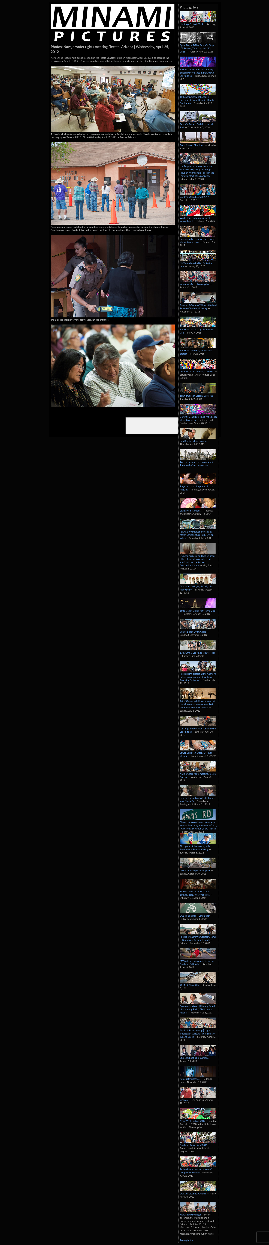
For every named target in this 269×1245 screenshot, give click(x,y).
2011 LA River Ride (198, 983)
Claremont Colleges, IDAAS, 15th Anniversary (198, 586)
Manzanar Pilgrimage (198, 1213)
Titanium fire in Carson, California (198, 394)
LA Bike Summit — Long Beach (198, 914)
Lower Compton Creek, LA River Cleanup (198, 752)
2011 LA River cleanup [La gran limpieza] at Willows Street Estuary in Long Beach (198, 1031)
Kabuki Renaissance (198, 1077)
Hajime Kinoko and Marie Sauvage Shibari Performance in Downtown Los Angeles (198, 71)
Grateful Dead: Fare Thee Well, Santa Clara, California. (198, 416)
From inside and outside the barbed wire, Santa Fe (198, 798)
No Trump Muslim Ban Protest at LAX (198, 263)
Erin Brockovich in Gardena (198, 439)
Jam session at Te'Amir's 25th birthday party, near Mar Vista (198, 891)
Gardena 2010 (198, 1143)
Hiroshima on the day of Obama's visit (198, 329)
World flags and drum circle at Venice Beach (198, 218)
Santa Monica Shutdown (198, 143)
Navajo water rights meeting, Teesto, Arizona (198, 773)
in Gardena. (198, 509)
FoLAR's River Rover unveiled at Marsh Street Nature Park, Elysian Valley (198, 533)
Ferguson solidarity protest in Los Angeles (198, 486)
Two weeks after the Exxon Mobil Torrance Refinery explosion (198, 462)
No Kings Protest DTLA (198, 22)
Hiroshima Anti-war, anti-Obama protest (198, 350)
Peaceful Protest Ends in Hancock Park (198, 124)
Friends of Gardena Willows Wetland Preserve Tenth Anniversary (198, 305)
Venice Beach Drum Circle (198, 630)
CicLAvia (198, 1098)
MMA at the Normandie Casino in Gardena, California (198, 961)
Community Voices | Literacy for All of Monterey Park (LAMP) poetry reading (198, 1007)
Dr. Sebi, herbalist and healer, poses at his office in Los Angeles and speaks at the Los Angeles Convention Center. (198, 559)
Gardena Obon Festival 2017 (198, 195)
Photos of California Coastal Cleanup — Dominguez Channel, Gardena (198, 936)
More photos (186, 1240)
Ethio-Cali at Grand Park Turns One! (198, 609)
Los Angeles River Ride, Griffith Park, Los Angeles (198, 728)
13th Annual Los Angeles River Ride (198, 651)
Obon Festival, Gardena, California (198, 370)
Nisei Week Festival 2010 (198, 1119)
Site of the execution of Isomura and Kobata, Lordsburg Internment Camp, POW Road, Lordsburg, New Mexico (198, 823)
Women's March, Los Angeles (198, 282)
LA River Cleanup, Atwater (198, 1192)
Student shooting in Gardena (198, 1056)
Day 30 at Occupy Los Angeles (198, 869)
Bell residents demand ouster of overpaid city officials (198, 1169)
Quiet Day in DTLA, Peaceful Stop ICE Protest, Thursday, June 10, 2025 (198, 46)
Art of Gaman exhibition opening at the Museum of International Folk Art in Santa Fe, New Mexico (198, 702)
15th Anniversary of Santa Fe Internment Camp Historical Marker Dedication (198, 98)
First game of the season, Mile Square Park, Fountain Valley (198, 846)
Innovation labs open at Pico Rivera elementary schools (198, 239)
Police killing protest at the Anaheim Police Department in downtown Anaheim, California (198, 675)
